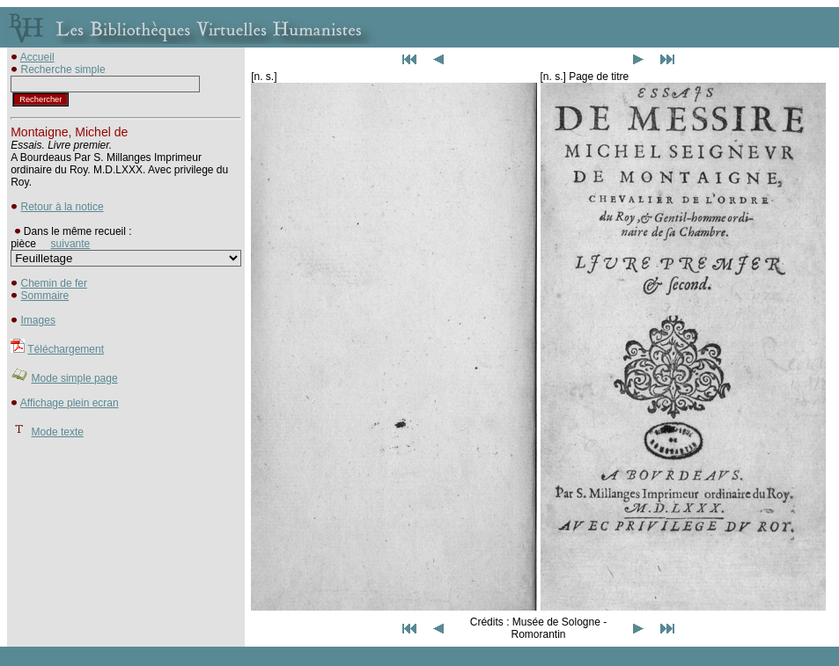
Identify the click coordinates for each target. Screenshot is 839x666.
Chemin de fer (54, 283)
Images (38, 320)
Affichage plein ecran (69, 403)
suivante (71, 244)
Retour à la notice (62, 207)
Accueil (37, 57)
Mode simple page (75, 378)
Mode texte (58, 432)
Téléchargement (65, 349)
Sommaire (45, 295)
